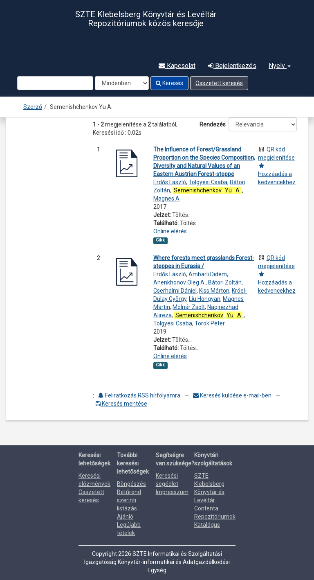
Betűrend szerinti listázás (129, 500)
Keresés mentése (121, 403)
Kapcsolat (177, 66)
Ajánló (125, 516)
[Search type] (122, 83)
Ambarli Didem (207, 274)
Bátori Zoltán (225, 282)
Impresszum (172, 492)
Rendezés (213, 124)
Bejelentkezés (232, 66)
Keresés (169, 83)
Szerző (32, 107)
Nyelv (280, 66)
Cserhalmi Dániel (175, 290)
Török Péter (210, 323)
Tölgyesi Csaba (207, 182)
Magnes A (166, 198)
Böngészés (131, 484)
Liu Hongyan (204, 299)
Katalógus (207, 524)
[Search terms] (55, 83)
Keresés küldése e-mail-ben (233, 395)
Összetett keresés (219, 83)
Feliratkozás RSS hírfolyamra (139, 395)
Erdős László (169, 182)
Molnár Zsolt (189, 307)
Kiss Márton (214, 290)
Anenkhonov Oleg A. (179, 282)
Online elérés (170, 231)
